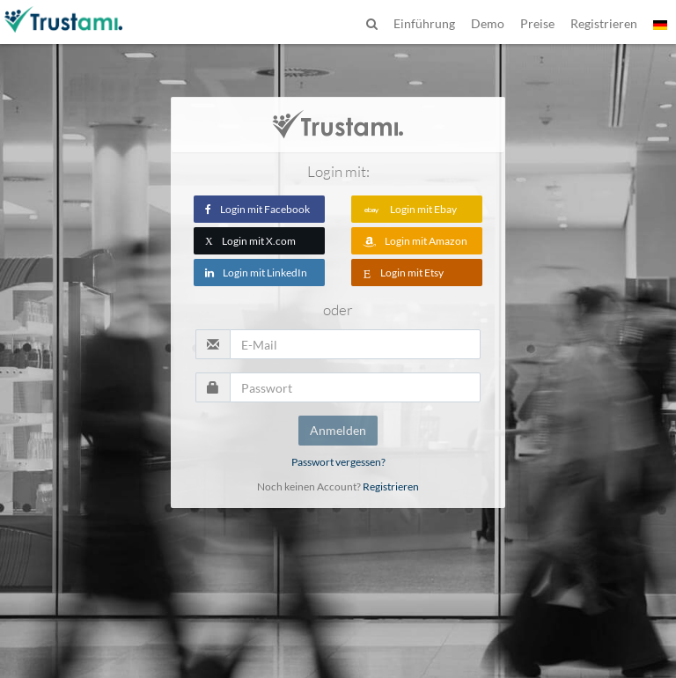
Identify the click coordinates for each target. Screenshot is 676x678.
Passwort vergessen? (338, 461)
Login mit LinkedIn (256, 272)
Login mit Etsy (403, 272)
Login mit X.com (250, 240)
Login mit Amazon (415, 240)
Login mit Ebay (410, 209)
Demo (487, 23)
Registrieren (391, 486)
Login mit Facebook (257, 209)
